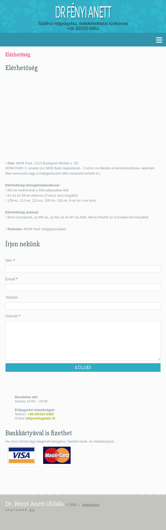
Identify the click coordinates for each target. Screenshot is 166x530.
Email (11, 279)
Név (10, 260)
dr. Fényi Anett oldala (34, 504)
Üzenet (13, 316)
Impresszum (90, 505)
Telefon (11, 297)
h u (31, 510)
